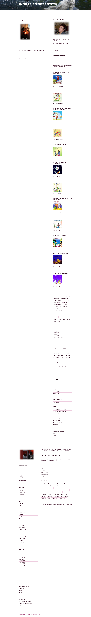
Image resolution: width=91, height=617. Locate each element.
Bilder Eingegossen (56, 334)
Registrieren (55, 386)
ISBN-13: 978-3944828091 (58, 176)
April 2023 (21, 494)
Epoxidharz (56, 302)
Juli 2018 (20, 514)
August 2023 (21, 492)
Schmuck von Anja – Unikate (58, 337)
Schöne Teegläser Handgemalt (58, 431)
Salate (60, 319)
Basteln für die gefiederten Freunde (59, 409)
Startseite (21, 11)
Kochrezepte (62, 312)
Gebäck (65, 302)
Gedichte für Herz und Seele (64, 352)
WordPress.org (55, 395)
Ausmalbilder (62, 293)
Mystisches (60, 314)
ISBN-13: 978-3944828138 (58, 139)
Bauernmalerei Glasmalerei (66, 295)
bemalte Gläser (56, 298)
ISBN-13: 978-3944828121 (58, 157)
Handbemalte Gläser (57, 306)
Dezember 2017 (22, 529)
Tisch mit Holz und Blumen (58, 340)
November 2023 (22, 490)
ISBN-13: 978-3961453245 (58, 103)
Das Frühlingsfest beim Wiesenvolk (59, 411)
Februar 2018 (21, 525)
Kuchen (67, 312)
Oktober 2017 (21, 533)
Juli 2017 (20, 540)
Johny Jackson (55, 355)
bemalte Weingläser (64, 298)
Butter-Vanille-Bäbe (62, 348)
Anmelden (55, 388)
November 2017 (22, 531)
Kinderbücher (56, 312)
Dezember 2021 (22, 496)
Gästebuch (55, 415)
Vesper (55, 321)
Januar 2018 (21, 527)
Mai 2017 (20, 544)
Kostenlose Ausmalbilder (57, 422)
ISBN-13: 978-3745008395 (58, 193)
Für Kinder (61, 302)
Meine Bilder (55, 424)
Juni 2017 (20, 542)
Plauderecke (55, 428)
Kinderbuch (63, 310)
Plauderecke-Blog (28, 11)
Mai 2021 (20, 501)
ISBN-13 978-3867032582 (58, 86)
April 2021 (21, 503)
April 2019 (21, 505)
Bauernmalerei (56, 295)
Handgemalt (65, 306)
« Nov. (57, 378)
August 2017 (21, 538)
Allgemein (55, 402)
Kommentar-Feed (56, 393)
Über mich (44, 11)
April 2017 (21, 546)
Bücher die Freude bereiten (38, 4)
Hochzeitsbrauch (57, 310)
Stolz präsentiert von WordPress (34, 614)
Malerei (55, 314)
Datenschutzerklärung (57, 413)
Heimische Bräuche (63, 308)
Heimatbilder (56, 308)
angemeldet (26, 50)
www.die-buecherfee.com (23, 467)
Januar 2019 (21, 509)
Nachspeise (56, 316)
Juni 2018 (21, 516)
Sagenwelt (55, 319)
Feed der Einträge (56, 391)
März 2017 (21, 549)
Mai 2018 (20, 518)
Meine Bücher (37, 11)
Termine (68, 319)
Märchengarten (66, 314)
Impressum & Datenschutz (53, 11)
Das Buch (67, 300)
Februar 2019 (21, 507)
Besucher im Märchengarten (59, 300)
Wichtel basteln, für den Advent (59, 327)
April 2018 (21, 520)
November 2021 (22, 498)
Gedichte (55, 304)
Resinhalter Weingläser (63, 316)
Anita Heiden (56, 293)
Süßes (64, 319)
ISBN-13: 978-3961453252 (58, 121)
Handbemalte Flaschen (62, 304)
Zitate (59, 321)
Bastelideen (68, 293)
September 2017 (22, 535)
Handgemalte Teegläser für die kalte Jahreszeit (61, 417)
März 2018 (21, 522)
